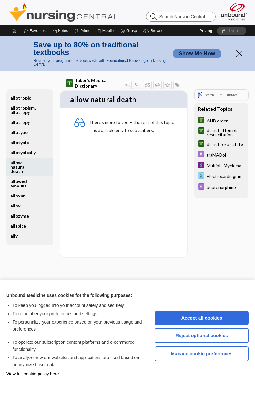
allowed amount (18, 183)
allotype (19, 132)
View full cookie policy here (32, 373)
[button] (154, 30)
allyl (14, 236)
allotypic (19, 142)
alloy (15, 205)
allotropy (20, 122)
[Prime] (82, 30)
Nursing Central (87, 12)
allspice (18, 226)
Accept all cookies (201, 317)
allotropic (20, 97)
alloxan (18, 195)
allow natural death (18, 167)
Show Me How (197, 53)
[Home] (14, 30)
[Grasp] (128, 30)
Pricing (206, 31)
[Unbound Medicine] (234, 11)
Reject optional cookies (201, 335)
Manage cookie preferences (202, 353)
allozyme (19, 215)
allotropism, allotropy (23, 110)
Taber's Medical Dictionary (87, 83)
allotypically (23, 152)
